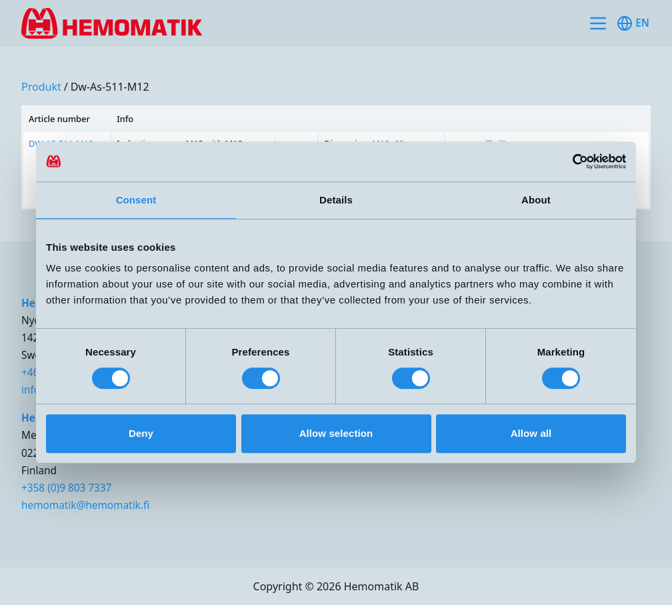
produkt (41, 86)
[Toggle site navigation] (598, 23)
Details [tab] (336, 199)
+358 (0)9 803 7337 (66, 488)
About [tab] (536, 199)
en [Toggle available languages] (633, 23)
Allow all (531, 433)
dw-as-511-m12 (110, 86)
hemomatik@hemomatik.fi (85, 505)
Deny (141, 433)
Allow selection (336, 433)
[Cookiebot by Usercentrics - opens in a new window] (567, 161)
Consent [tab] (136, 199)
